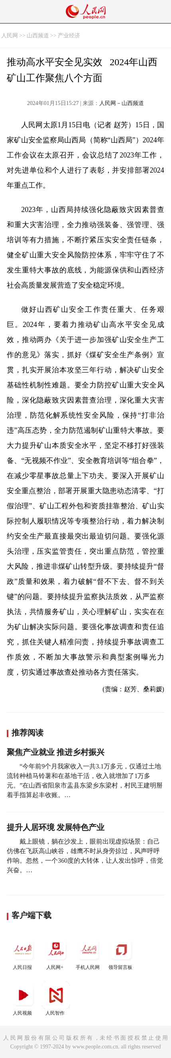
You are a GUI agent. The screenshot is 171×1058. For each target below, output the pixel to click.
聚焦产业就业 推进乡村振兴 (55, 752)
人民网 (9, 36)
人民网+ (56, 952)
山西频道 (38, 36)
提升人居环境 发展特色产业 (55, 827)
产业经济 (69, 36)
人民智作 (56, 998)
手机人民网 (88, 952)
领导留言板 (121, 952)
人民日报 (23, 952)
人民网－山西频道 (121, 103)
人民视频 (23, 998)
